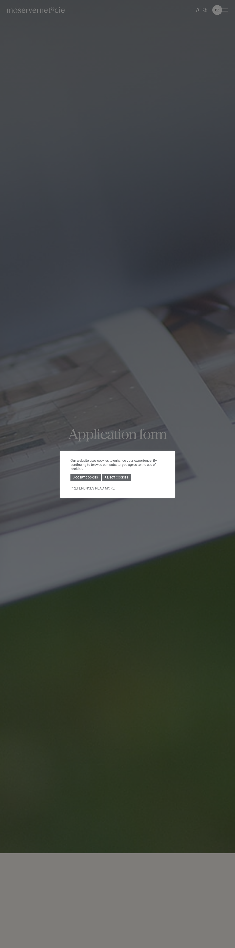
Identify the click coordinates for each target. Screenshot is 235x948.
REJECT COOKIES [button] (116, 477)
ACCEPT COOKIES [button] (85, 477)
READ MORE (105, 488)
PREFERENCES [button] (82, 488)
